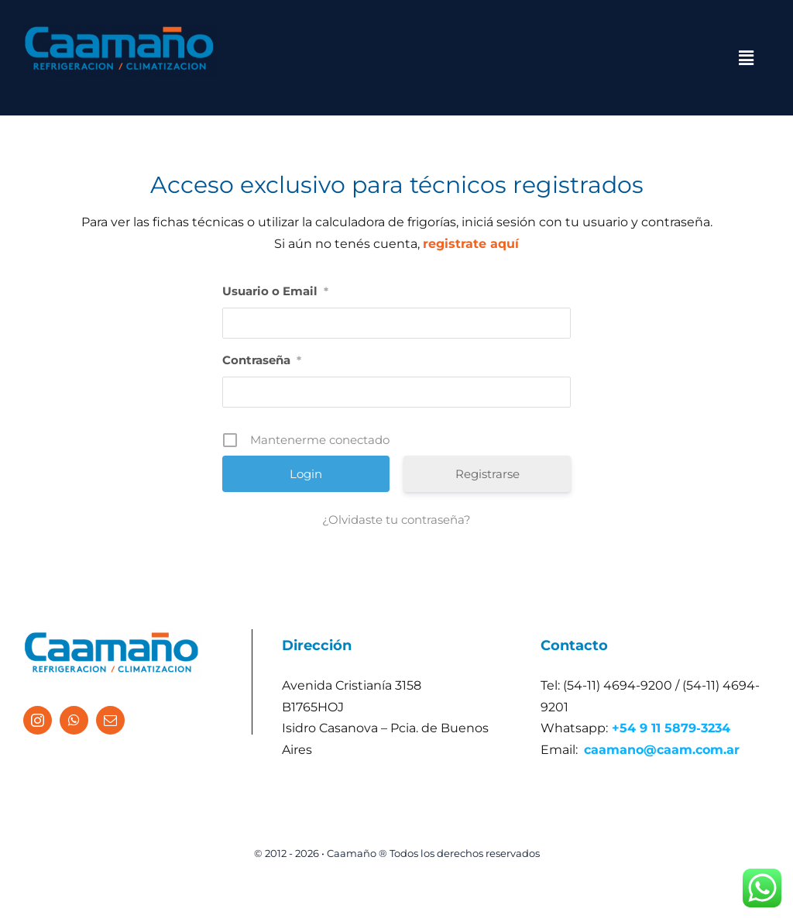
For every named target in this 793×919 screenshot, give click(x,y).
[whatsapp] (74, 720)
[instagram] (37, 720)
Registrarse (487, 473)
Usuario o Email (275, 291)
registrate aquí (471, 243)
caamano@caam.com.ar (662, 749)
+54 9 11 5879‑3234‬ (670, 728)
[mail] (110, 720)
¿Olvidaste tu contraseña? (396, 519)
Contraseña (261, 360)
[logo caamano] (120, 29)
